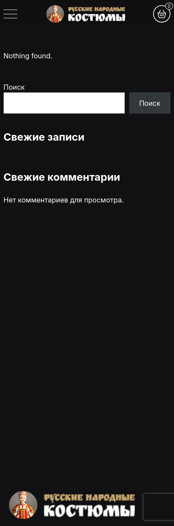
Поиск (14, 87)
